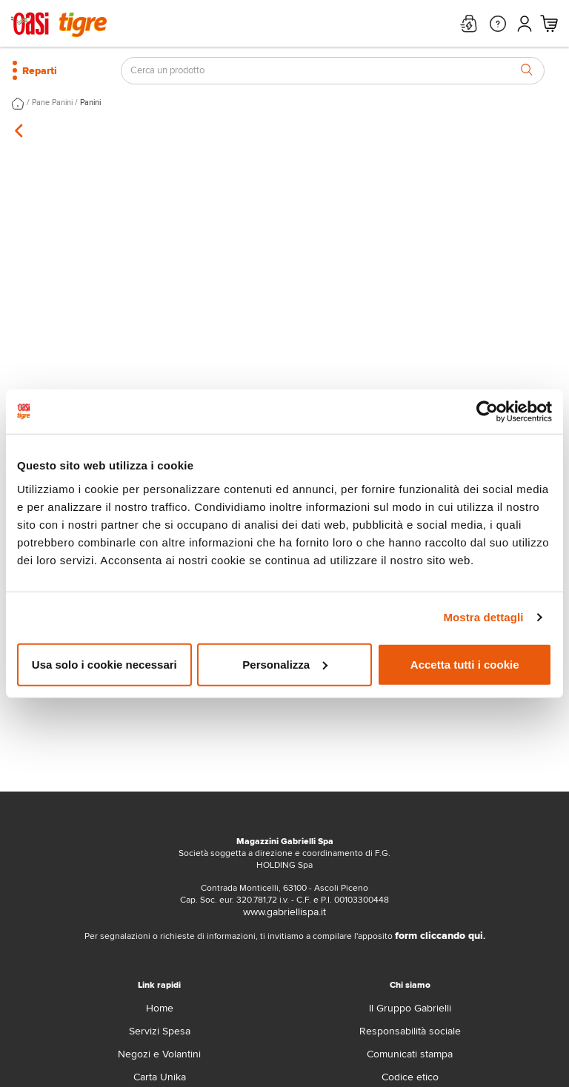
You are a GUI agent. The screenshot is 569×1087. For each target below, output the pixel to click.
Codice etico (410, 1077)
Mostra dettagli (483, 617)
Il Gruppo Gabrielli (410, 1008)
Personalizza (284, 664)
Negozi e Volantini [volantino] (159, 1054)
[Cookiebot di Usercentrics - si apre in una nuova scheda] (487, 412)
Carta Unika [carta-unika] (159, 1077)
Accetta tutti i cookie (464, 664)
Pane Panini (52, 102)
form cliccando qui (439, 935)
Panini (90, 102)
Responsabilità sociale (410, 1031)
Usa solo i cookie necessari (104, 664)
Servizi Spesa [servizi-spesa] (159, 1031)
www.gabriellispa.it (284, 912)
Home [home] (159, 1008)
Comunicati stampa (410, 1054)
